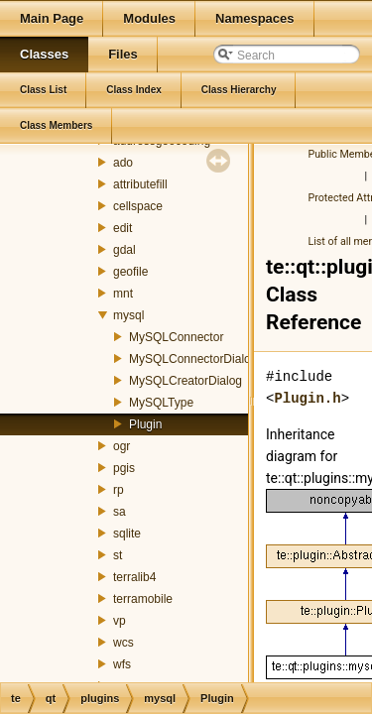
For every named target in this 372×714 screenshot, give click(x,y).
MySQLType (161, 403)
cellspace (138, 206)
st (117, 555)
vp (119, 621)
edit (122, 228)
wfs (122, 664)
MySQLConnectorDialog (193, 359)
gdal (124, 250)
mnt (123, 293)
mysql (128, 315)
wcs (123, 643)
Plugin (145, 424)
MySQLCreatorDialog (185, 381)
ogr (121, 446)
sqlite (127, 533)
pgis (124, 468)
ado (123, 163)
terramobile (143, 599)
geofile (130, 272)
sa (119, 512)
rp (118, 490)
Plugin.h (307, 398)
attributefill (140, 184)
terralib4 (134, 577)
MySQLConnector (176, 337)
